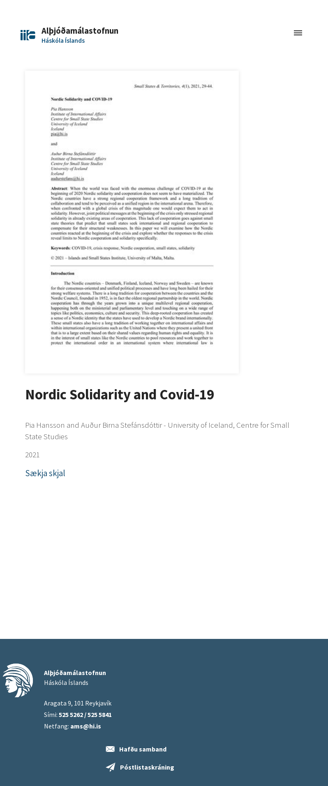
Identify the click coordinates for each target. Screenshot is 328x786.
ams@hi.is (85, 726)
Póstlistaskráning (147, 767)
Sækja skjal (45, 473)
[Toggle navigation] (298, 33)
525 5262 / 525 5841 (85, 714)
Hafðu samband (142, 749)
